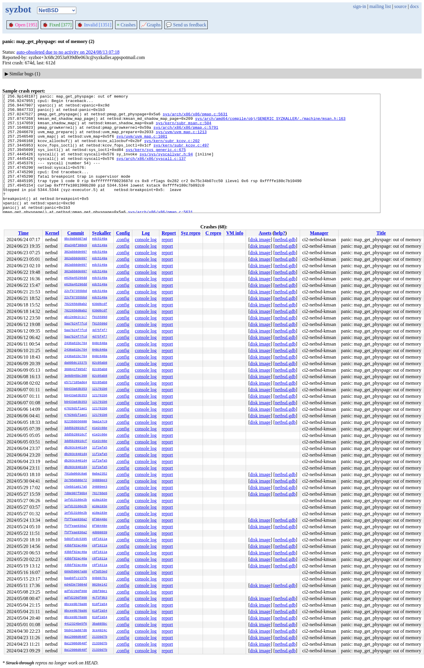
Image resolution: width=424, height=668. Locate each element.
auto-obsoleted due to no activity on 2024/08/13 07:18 (68, 52)
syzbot (18, 9)
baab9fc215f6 (75, 578)
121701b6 (99, 389)
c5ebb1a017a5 (75, 487)
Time (23, 233)
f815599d (99, 317)
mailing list (380, 6)
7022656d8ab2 (75, 304)
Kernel (52, 233)
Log (146, 233)
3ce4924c (99, 631)
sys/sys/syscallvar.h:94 (166, 166)
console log (145, 239)
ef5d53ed (99, 572)
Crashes (126, 24)
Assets (265, 233)
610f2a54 (99, 604)
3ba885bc (99, 624)
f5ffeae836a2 (75, 520)
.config (122, 239)
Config (123, 233)
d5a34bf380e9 (75, 246)
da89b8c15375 (75, 363)
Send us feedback (186, 24)
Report (169, 233)
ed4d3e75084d (75, 585)
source (400, 6)
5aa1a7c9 (99, 422)
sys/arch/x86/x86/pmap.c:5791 (185, 134)
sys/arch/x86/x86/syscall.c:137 (151, 171)
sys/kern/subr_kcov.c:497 (181, 155)
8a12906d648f (75, 637)
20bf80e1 (99, 591)
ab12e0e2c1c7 (75, 317)
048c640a (99, 343)
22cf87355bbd (75, 291)
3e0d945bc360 (75, 376)
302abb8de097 (75, 252)
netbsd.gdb (285, 239)
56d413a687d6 (75, 631)
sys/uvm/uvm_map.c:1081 (141, 145)
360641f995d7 (75, 370)
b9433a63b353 (75, 389)
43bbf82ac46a (75, 546)
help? (279, 233)
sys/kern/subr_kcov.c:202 (172, 150)
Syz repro (191, 233)
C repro (213, 233)
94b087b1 (99, 578)
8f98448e (99, 520)
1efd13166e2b (75, 500)
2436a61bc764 (75, 343)
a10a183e (99, 500)
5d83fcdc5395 (75, 539)
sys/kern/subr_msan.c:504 (183, 129)
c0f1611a (99, 539)
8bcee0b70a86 (75, 604)
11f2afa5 (99, 448)
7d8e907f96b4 (75, 494)
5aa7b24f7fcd (75, 324)
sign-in (359, 6)
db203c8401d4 (75, 448)
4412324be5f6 (75, 624)
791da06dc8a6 (75, 474)
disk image (260, 239)
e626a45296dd (75, 278)
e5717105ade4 (75, 383)
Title (381, 233)
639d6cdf (99, 304)
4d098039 (99, 533)
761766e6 (99, 494)
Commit (75, 233)
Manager (319, 233)
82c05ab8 (99, 363)
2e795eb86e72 (75, 480)
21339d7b (99, 637)
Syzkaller (101, 233)
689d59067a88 (75, 572)
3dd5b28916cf (75, 428)
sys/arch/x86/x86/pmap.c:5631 (195, 118)
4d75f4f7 (99, 330)
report (167, 239)
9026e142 (99, 585)
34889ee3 (99, 480)
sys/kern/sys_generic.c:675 (156, 161)
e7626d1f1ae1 (75, 409)
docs (414, 6)
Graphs (151, 24)
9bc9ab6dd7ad (75, 239)
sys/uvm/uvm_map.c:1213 (181, 139)
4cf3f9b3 (99, 598)
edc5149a (99, 239)
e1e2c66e (99, 428)
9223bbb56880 (75, 422)
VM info (234, 233)
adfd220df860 (75, 591)
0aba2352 (99, 474)
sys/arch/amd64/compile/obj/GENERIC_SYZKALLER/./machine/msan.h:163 (270, 123)
